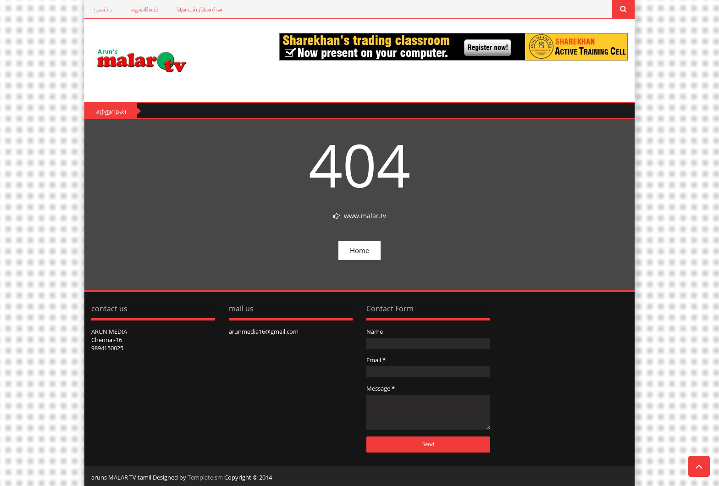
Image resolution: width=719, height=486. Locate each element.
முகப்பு (103, 9)
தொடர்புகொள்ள (200, 9)
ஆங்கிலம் (144, 9)
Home (359, 250)
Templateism (205, 477)
